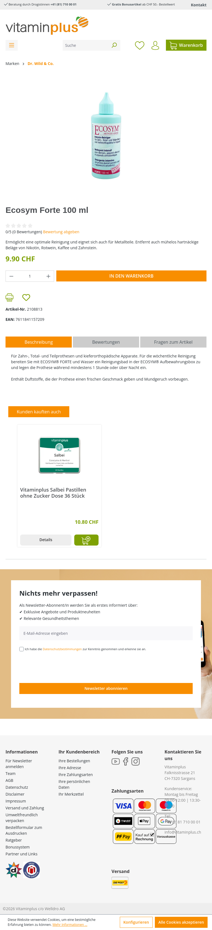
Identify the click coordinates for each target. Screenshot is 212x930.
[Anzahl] (30, 276)
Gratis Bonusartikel (126, 4)
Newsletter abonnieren (106, 688)
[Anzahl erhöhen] (48, 276)
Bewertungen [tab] (106, 342)
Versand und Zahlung (25, 807)
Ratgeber (14, 840)
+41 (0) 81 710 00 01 (183, 822)
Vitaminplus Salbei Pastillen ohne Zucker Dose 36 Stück (53, 493)
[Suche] (85, 45)
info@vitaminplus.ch (183, 832)
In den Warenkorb (131, 276)
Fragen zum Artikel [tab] (173, 342)
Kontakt (198, 4)
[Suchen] (114, 45)
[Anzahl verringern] (11, 276)
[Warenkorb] (186, 45)
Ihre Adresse (70, 767)
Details (45, 539)
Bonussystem (18, 847)
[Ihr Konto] (155, 45)
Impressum (16, 801)
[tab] (39, 342)
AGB (9, 780)
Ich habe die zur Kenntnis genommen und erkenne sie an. (85, 649)
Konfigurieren (136, 922)
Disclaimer (15, 794)
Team (10, 773)
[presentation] (61, 666)
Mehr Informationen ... (69, 924)
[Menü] (12, 45)
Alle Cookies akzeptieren (181, 922)
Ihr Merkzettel (71, 794)
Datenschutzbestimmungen (62, 649)
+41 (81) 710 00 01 (63, 4)
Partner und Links (22, 853)
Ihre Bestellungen (74, 760)
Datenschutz (17, 787)
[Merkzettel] (139, 45)
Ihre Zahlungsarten (76, 774)
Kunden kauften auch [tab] (39, 412)
